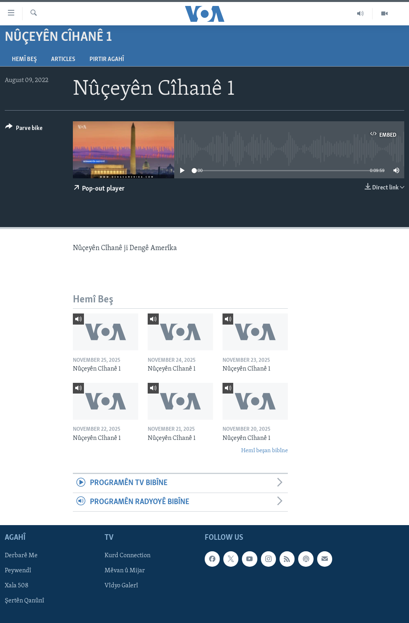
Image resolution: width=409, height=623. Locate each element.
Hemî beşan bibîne (264, 451)
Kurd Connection (127, 555)
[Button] (23, 129)
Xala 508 (17, 586)
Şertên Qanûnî (24, 601)
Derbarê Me (21, 555)
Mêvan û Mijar (125, 571)
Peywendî (18, 571)
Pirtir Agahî (106, 59)
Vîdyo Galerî (121, 586)
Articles (63, 59)
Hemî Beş (24, 59)
